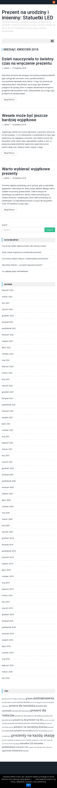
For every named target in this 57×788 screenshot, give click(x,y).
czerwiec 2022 (7, 354)
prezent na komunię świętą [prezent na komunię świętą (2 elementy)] (34, 723)
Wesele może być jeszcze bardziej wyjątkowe (25, 117)
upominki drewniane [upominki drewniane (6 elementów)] (12, 750)
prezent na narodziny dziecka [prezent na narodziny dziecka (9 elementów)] (30, 726)
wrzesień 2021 (8, 411)
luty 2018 (5, 678)
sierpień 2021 (7, 417)
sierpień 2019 (7, 563)
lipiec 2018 (6, 646)
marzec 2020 (7, 519)
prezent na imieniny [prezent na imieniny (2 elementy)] (15, 723)
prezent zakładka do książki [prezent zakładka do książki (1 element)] (11, 740)
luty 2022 (5, 379)
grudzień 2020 (8, 468)
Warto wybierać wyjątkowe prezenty (26, 171)
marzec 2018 (7, 672)
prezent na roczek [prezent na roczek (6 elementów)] (23, 730)
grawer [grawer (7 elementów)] (29, 698)
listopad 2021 (7, 398)
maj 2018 (6, 659)
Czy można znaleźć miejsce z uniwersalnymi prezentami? (25, 258)
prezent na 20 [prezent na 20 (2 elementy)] (47, 716)
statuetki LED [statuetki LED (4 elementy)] (22, 747)
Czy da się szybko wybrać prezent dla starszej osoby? (24, 246)
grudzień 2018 (8, 614)
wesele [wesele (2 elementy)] (26, 751)
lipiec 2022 (6, 347)
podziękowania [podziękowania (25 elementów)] (43, 698)
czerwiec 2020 (7, 506)
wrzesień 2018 (8, 633)
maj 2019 (6, 583)
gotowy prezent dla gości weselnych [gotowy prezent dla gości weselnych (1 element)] (13, 699)
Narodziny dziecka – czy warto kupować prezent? (22, 265)
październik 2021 (9, 404)
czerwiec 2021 (7, 430)
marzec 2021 (7, 449)
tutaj (33, 779)
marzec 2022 (7, 373)
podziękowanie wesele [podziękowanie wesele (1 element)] (9, 702)
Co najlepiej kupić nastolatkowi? (15, 271)
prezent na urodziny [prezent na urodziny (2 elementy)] (39, 731)
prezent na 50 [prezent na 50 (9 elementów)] (35, 719)
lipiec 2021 (6, 424)
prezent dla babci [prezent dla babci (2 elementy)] (23, 702)
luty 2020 (5, 525)
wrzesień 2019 (8, 557)
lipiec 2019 (6, 570)
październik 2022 (9, 328)
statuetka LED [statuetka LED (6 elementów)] (26, 743)
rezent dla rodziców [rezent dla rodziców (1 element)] (45, 740)
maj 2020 (6, 513)
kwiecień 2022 (7, 366)
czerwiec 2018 (7, 652)
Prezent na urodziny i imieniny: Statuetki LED (27, 15)
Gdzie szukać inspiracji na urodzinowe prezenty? (21, 252)
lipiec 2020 (6, 500)
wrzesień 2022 (8, 334)
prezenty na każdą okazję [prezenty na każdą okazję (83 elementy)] (32, 735)
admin (6, 68)
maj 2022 (6, 360)
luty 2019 (5, 602)
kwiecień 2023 (7, 290)
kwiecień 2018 (7, 665)
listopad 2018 (7, 621)
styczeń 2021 (7, 462)
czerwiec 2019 (7, 576)
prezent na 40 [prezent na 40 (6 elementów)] (19, 719)
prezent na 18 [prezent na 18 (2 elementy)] (20, 716)
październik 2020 (9, 481)
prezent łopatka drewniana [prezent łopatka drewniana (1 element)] (30, 740)
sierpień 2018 (7, 640)
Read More (9, 99)
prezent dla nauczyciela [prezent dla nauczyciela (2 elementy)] (21, 711)
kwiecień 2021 (7, 443)
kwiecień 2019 (7, 589)
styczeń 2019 (7, 608)
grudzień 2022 (8, 315)
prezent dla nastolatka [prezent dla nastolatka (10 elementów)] (22, 705)
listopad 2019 (7, 544)
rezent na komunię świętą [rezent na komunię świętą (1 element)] (10, 743)
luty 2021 (5, 455)
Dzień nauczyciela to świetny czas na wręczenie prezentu (27, 61)
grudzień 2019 (8, 538)
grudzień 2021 (8, 392)
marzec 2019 (7, 595)
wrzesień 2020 (8, 487)
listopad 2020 (7, 474)
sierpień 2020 (7, 493)
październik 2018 (9, 627)
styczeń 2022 (7, 385)
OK (28, 785)
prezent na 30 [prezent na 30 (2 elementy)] (7, 720)
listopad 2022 (7, 322)
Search (4, 225)
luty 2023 (5, 303)
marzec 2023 (7, 296)
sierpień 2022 (7, 341)
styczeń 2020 (7, 532)
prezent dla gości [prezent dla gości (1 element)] (36, 702)
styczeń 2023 (7, 309)
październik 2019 (9, 551)
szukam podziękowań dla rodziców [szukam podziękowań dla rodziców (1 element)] (40, 747)
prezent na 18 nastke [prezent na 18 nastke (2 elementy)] (33, 716)
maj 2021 (6, 436)
